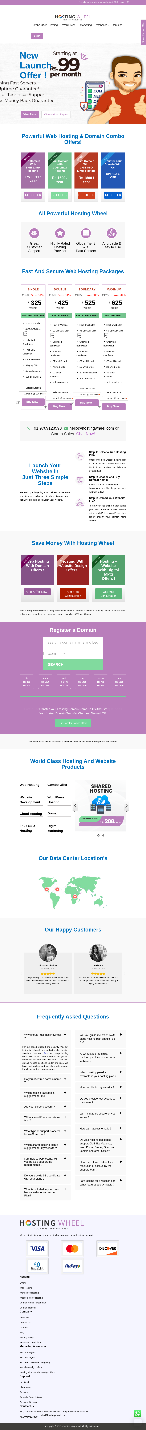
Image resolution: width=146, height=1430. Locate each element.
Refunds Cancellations (31, 1397)
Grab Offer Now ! (37, 592)
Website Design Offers (31, 1367)
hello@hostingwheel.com (53, 1415)
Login (37, 36)
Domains (118, 25)
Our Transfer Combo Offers (73, 723)
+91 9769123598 (29, 1416)
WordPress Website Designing (35, 1362)
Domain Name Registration (33, 1302)
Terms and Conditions (30, 1342)
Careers (24, 1327)
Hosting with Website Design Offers (37, 1372)
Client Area (25, 1387)
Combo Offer (57, 785)
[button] (124, 975)
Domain (54, 813)
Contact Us (25, 1322)
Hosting (54, 25)
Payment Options (28, 1402)
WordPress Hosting (29, 1292)
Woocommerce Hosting (31, 1297)
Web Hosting (30, 785)
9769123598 (95, 471)
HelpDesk (24, 1382)
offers (45, 1053)
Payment (24, 1392)
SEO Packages (27, 1352)
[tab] (45, 1036)
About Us (24, 1317)
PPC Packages (27, 1357)
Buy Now (32, 402)
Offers (23, 1283)
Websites (103, 25)
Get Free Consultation (73, 594)
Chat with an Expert (56, 114)
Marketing (87, 25)
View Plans (30, 114)
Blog (22, 1332)
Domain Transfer (28, 1307)
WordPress (70, 25)
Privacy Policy (26, 1337)
